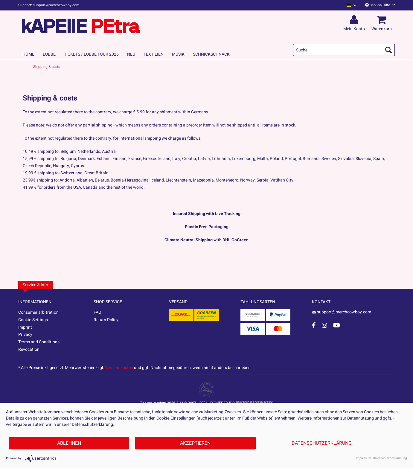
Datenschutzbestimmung (390, 458)
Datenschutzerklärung (322, 443)
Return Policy (106, 320)
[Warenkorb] (382, 20)
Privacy (25, 334)
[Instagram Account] (324, 325)
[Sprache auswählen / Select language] (351, 5)
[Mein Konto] (355, 20)
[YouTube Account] (336, 325)
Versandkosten (119, 368)
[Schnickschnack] (211, 54)
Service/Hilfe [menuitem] (380, 5)
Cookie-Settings (33, 320)
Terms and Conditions (39, 342)
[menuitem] (349, 5)
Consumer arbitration (38, 312)
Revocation (28, 349)
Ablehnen (69, 443)
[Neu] (131, 54)
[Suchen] (388, 50)
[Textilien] (153, 54)
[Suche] (344, 50)
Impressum (363, 458)
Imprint (25, 327)
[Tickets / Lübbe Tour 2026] (91, 54)
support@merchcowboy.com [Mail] (341, 312)
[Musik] (178, 54)
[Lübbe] (49, 54)
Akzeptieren (195, 443)
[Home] (28, 54)
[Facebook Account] (314, 325)
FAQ (97, 312)
